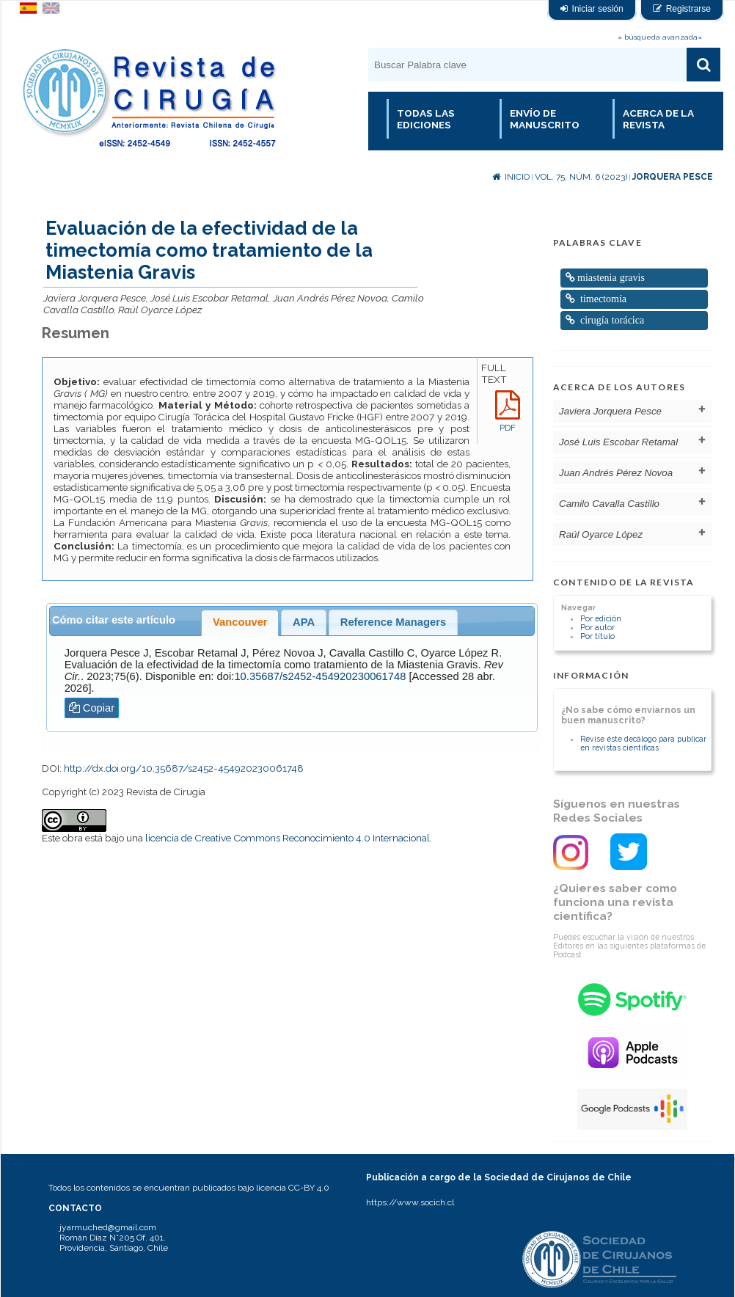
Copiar (92, 708)
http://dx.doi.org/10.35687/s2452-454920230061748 (184, 768)
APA (304, 622)
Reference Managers (393, 622)
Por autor (597, 627)
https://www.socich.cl (410, 1202)
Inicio (511, 177)
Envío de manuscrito (544, 119)
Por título (597, 636)
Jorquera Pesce (672, 177)
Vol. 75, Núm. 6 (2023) (581, 177)
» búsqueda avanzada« (660, 37)
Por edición (600, 618)
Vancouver (240, 622)
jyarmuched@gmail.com (107, 1227)
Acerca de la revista (658, 119)
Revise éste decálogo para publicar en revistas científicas (643, 743)
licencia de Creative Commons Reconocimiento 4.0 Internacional (287, 838)
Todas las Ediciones (426, 119)
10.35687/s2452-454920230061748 (320, 676)
